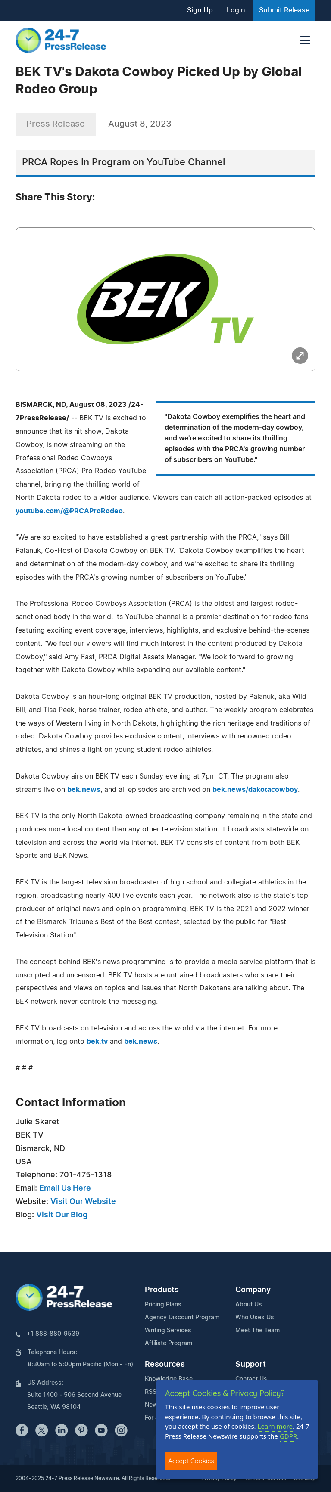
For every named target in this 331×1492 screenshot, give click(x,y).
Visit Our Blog (61, 1215)
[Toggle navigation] (305, 40)
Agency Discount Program (182, 1318)
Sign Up (200, 10)
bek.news (83, 789)
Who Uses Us (254, 1318)
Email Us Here (65, 1188)
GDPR (288, 1436)
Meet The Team (257, 1331)
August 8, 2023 (140, 124)
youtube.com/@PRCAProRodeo (69, 511)
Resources (165, 1364)
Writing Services (168, 1331)
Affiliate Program (168, 1343)
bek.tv (97, 1041)
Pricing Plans (163, 1305)
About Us (248, 1305)
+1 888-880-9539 (53, 1334)
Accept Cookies (191, 1461)
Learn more (275, 1426)
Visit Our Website (83, 1202)
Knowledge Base (169, 1379)
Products (162, 1290)
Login (236, 10)
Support (250, 1364)
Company (253, 1290)
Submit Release (284, 10)
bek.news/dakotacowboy (255, 789)
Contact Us (251, 1379)
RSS (150, 1392)
